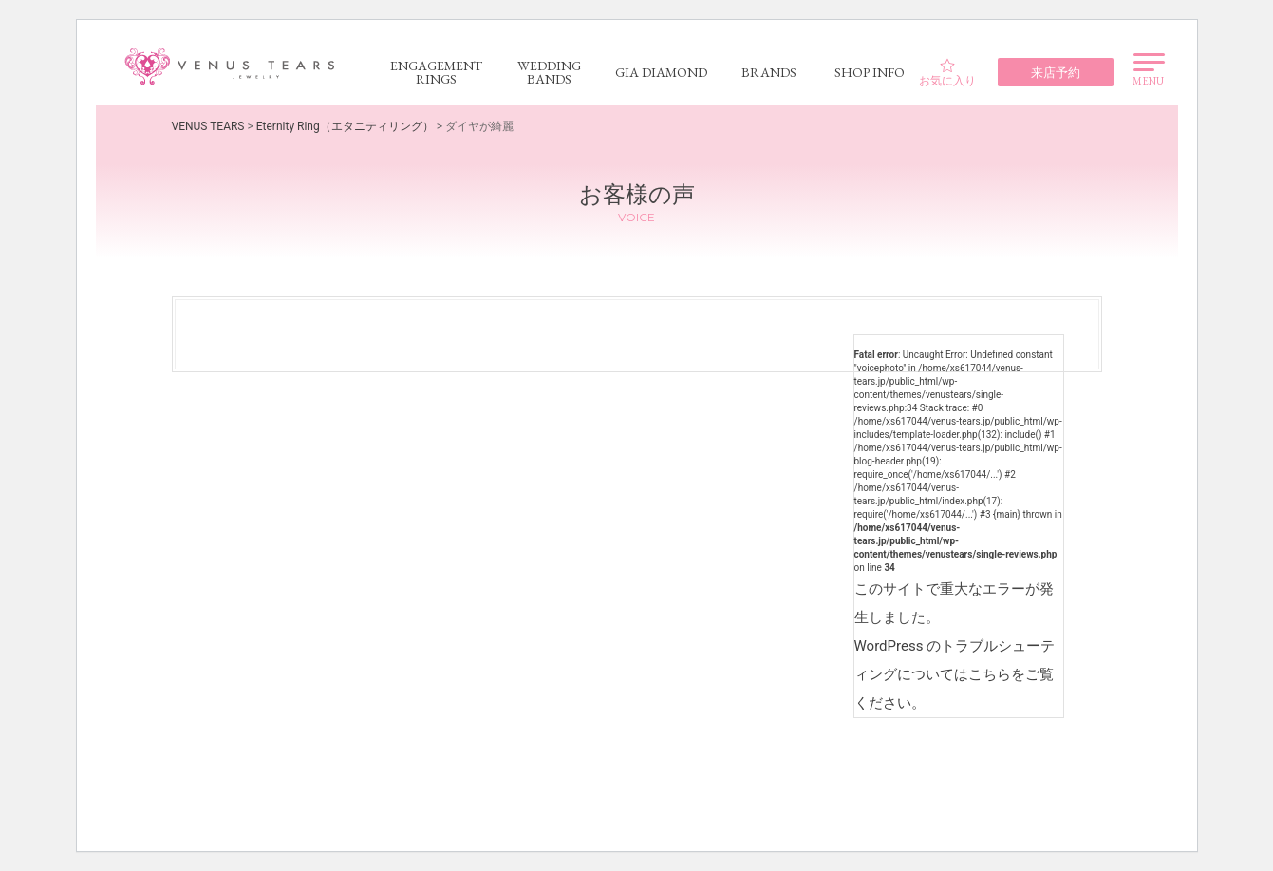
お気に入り (947, 72)
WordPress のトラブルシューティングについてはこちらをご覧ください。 (955, 674)
